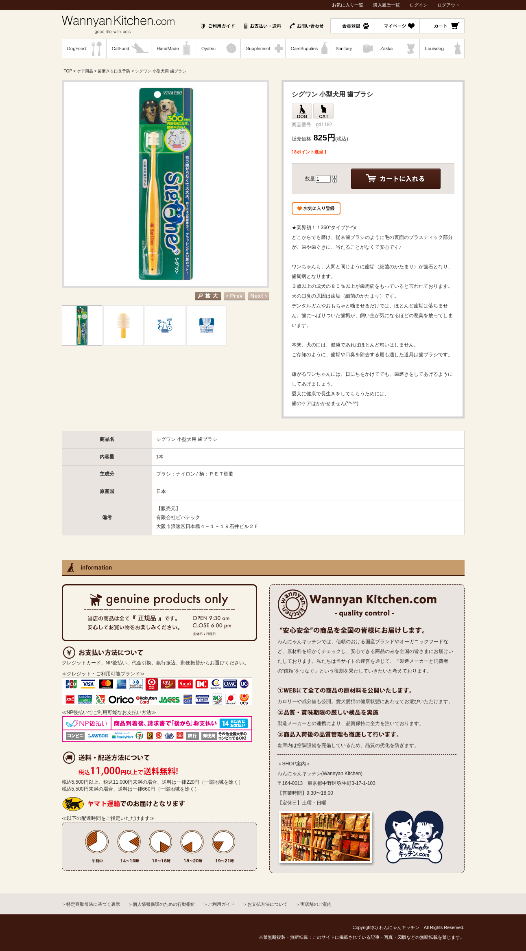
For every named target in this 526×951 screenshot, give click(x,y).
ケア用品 (85, 71)
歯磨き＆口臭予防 (114, 71)
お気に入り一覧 (347, 4)
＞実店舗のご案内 (314, 904)
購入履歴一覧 (386, 4)
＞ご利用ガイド (219, 904)
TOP (68, 71)
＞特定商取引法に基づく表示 (91, 904)
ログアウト (448, 4)
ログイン (419, 4)
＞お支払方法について (265, 904)
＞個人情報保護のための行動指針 (161, 904)
